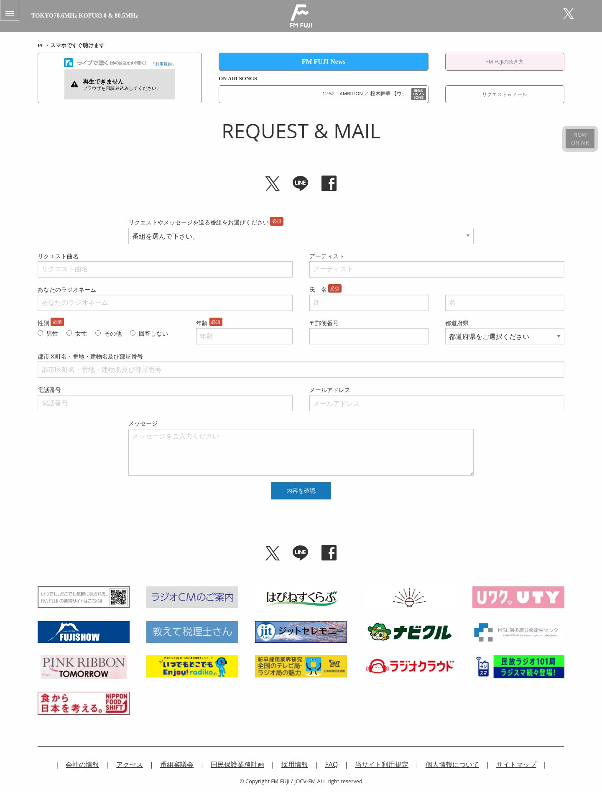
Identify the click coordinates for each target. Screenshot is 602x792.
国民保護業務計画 (237, 764)
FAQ (331, 764)
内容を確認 (301, 490)
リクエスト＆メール (504, 94)
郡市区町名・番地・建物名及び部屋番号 (90, 356)
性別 (43, 323)
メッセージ (143, 423)
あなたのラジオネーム (67, 289)
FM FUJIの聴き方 (505, 61)
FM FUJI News (324, 61)
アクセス (129, 764)
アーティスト (326, 256)
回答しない (153, 333)
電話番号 (49, 390)
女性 (81, 333)
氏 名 (318, 289)
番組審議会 (177, 764)
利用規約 (163, 64)
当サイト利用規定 (381, 764)
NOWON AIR (580, 138)
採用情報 (294, 764)
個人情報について (452, 764)
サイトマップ (516, 764)
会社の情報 (82, 764)
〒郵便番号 (324, 323)
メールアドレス (329, 390)
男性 (52, 333)
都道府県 (457, 323)
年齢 (202, 323)
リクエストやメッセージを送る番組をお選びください (198, 222)
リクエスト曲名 (58, 256)
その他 (113, 333)
